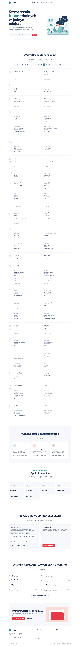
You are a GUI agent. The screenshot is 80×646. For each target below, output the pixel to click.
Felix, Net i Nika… (17, 151)
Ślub (44, 358)
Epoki (38, 2)
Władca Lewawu (47, 395)
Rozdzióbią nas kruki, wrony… (49, 328)
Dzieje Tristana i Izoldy (48, 121)
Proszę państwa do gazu (49, 308)
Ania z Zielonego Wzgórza (49, 71)
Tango (15, 375)
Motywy (47, 2)
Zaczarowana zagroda (18, 408)
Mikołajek (45, 232)
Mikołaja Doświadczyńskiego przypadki (52, 228)
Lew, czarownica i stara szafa (20, 218)
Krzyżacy (45, 195)
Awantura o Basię (47, 77)
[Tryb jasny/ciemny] (70, 3)
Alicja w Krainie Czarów (18, 71)
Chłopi (35, 38)
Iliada (15, 171)
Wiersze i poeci (40, 636)
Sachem (15, 339)
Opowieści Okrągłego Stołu (49, 278)
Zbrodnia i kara (17, 412)
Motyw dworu (29, 538)
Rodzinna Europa (17, 328)
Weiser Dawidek (17, 398)
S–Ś (54, 64)
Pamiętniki (16, 292)
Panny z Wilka (17, 308)
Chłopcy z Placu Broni (18, 104)
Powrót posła (46, 298)
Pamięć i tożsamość (18, 295)
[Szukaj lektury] (21, 35)
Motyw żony (28, 533)
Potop (45, 295)
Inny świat (16, 175)
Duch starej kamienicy (18, 128)
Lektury (33, 2)
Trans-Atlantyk (47, 375)
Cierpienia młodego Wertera (49, 101)
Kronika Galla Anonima (48, 192)
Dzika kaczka (46, 131)
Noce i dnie (46, 258)
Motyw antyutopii (14, 536)
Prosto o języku (58, 636)
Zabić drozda (16, 405)
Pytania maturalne (58, 631)
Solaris (15, 355)
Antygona (46, 74)
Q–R (52, 64)
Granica (15, 165)
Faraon (15, 145)
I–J (33, 64)
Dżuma (45, 134)
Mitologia (45, 241)
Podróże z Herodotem (48, 292)
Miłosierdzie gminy (47, 235)
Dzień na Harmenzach (48, 124)
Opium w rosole (47, 265)
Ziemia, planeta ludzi (48, 408)
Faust (15, 148)
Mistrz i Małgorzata (48, 238)
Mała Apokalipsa (17, 238)
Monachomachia (47, 245)
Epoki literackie (39, 633)
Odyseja (15, 275)
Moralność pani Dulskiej (48, 248)
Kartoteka (16, 198)
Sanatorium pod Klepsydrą (19, 342)
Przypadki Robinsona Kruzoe (49, 318)
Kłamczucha (16, 205)
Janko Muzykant (47, 171)
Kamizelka (16, 188)
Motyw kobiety (33, 541)
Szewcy (45, 345)
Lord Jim (15, 221)
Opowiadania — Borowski (49, 275)
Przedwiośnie (46, 311)
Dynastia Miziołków (18, 134)
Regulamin (63, 643)
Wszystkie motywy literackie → (18, 545)
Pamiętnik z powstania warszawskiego (22, 289)
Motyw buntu (31, 536)
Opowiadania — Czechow (49, 269)
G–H (31, 64)
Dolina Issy (16, 121)
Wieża (45, 392)
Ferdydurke (30, 38)
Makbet (15, 232)
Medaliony (16, 245)
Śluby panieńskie (47, 361)
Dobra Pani (16, 118)
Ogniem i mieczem (17, 278)
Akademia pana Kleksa (18, 77)
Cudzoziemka (46, 104)
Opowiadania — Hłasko (48, 272)
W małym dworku (17, 392)
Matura (51, 2)
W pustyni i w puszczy (18, 395)
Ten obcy (15, 378)
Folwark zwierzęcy (47, 148)
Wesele (45, 385)
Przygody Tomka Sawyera (49, 315)
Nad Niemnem (17, 255)
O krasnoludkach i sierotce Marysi (21, 265)
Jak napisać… (29, 618)
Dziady (25, 38)
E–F (28, 64)
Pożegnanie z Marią (48, 302)
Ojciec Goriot (16, 282)
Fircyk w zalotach (47, 145)
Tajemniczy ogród (17, 372)
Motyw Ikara (26, 541)
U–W (60, 64)
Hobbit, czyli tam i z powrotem (50, 165)
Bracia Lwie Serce (47, 88)
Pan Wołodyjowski (17, 302)
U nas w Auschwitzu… (18, 385)
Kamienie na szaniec (18, 185)
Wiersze (42, 2)
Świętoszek (46, 365)
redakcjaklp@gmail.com (16, 637)
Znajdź (34, 34)
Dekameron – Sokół (18, 115)
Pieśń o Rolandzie (17, 311)
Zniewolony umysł (47, 412)
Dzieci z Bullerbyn (47, 118)
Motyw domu (22, 538)
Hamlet (45, 158)
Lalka (21, 38)
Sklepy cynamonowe (18, 348)
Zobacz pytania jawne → (49, 545)
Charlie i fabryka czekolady (19, 101)
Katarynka (16, 201)
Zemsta (45, 405)
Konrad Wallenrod (47, 182)
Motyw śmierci (14, 533)
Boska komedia (47, 84)
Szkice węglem (47, 352)
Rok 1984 (15, 332)
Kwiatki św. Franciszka (48, 205)
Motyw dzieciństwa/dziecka (16, 541)
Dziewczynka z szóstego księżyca (50, 128)
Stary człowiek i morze (18, 361)
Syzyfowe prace (47, 339)
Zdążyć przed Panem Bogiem (20, 415)
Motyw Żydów (21, 533)
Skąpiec (15, 352)
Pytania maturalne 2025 (19, 618)
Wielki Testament (47, 388)
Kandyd (15, 192)
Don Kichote (16, 124)
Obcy (15, 269)
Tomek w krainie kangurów (49, 372)
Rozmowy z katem (47, 332)
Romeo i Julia (46, 325)
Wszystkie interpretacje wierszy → (40, 595)
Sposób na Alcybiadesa (18, 358)
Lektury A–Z (39, 631)
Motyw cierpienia (14, 538)
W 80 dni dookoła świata (19, 388)
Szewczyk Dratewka (48, 348)
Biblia (15, 91)
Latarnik (15, 215)
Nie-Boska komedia (48, 255)
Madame (15, 228)
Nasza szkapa (16, 258)
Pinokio (15, 315)
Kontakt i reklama (68, 643)
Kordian (45, 185)
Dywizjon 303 (46, 111)
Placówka (16, 318)
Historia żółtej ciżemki (48, 161)
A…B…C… (15, 74)
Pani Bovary (16, 305)
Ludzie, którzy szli (47, 218)
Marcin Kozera (17, 235)
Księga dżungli (47, 198)
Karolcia (15, 195)
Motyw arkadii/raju (23, 536)
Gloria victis (16, 161)
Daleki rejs (16, 111)
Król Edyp (45, 188)
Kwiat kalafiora (47, 201)
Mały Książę (16, 241)
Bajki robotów (16, 84)
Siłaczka (15, 345)
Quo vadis (16, 325)
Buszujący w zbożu (47, 91)
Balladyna (16, 88)
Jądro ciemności (47, 175)
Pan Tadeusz (16, 38)
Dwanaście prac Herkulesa (19, 131)
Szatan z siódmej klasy (48, 342)
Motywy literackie (40, 638)
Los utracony (46, 212)
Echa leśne (16, 141)
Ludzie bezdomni (47, 215)
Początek (45, 289)
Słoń (44, 355)
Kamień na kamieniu (18, 182)
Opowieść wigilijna (47, 282)
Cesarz (15, 98)
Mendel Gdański (17, 248)
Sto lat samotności (17, 365)
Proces (45, 305)
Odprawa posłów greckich (19, 272)
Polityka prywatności (57, 643)
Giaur (15, 158)
